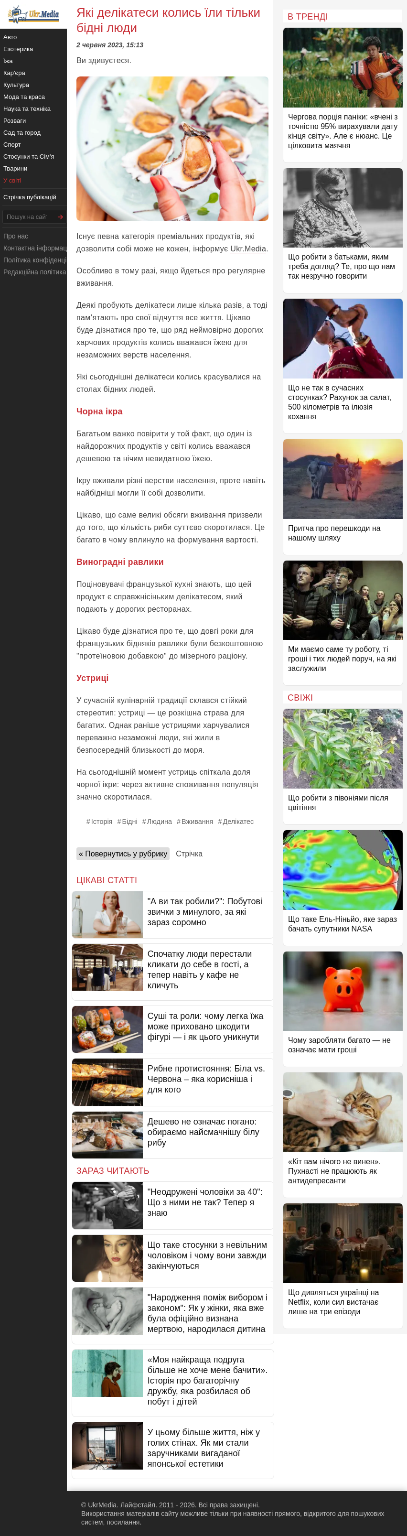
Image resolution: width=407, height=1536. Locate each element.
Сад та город (22, 132)
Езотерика (18, 49)
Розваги (14, 120)
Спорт (12, 144)
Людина (159, 821)
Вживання (197, 821)
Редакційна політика (34, 272)
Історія (102, 821)
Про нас (15, 236)
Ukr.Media (248, 249)
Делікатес (238, 821)
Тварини (15, 168)
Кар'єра (14, 72)
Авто (10, 37)
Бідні (129, 821)
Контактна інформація (37, 248)
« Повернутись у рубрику (123, 854)
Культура (16, 84)
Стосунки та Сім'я (28, 156)
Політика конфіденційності (44, 260)
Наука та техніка (27, 108)
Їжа (8, 61)
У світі (12, 180)
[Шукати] (60, 217)
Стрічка (189, 854)
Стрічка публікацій (29, 197)
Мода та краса (24, 96)
